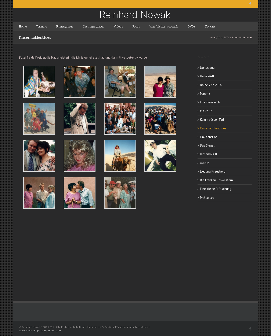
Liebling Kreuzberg (212, 171)
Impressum (54, 330)
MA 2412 (206, 111)
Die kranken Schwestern (216, 180)
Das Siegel (207, 145)
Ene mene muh (210, 102)
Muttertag (207, 197)
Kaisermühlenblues (213, 128)
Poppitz (205, 94)
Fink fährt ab (208, 137)
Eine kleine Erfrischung (215, 189)
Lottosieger (208, 68)
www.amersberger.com (32, 330)
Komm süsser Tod (212, 120)
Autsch (205, 163)
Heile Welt (207, 76)
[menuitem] (27, 26)
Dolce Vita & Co (211, 85)
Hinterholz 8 (208, 154)
